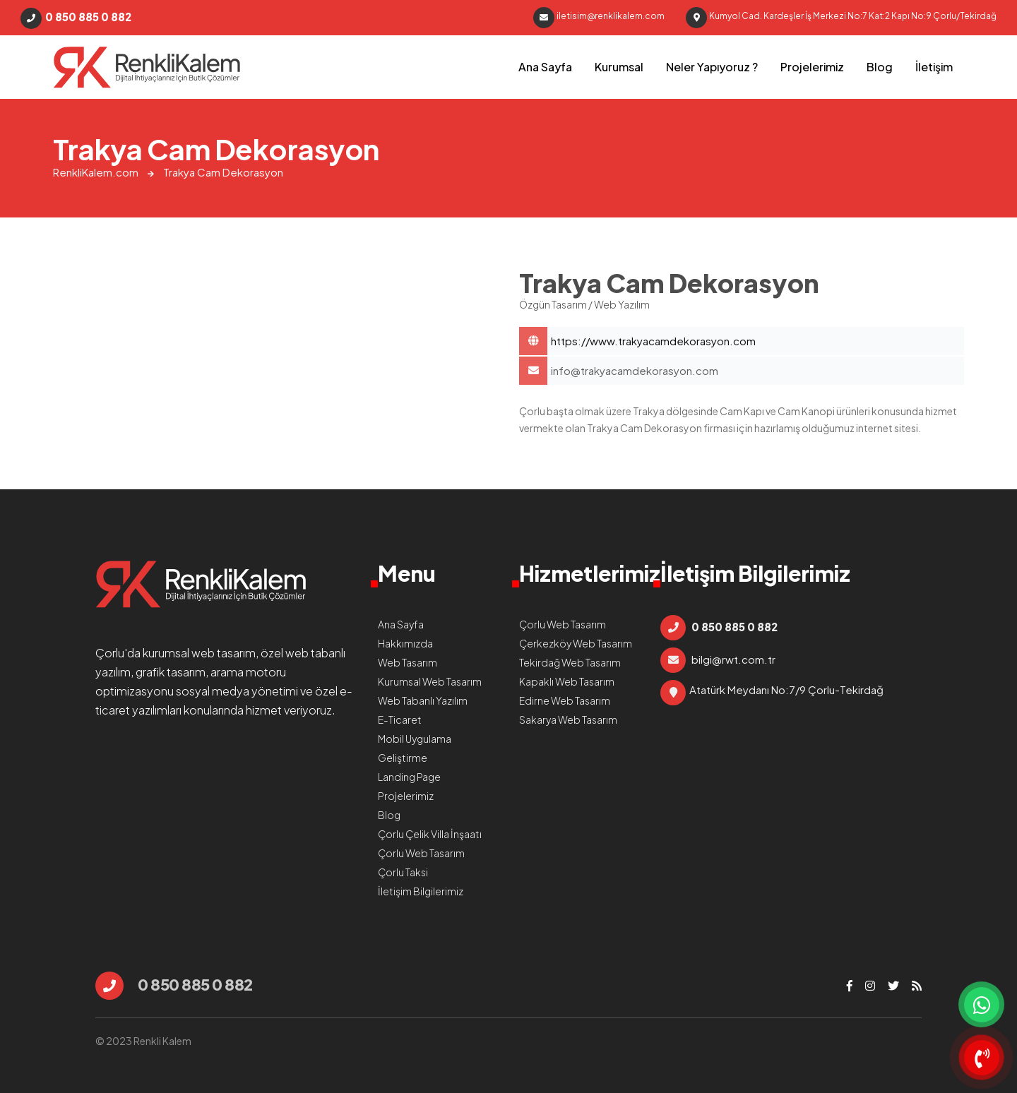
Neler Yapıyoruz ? (712, 66)
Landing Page (409, 776)
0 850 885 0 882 (75, 18)
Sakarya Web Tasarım (568, 719)
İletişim (934, 66)
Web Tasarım (407, 662)
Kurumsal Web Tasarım (430, 681)
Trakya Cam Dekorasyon (147, 67)
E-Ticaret (400, 719)
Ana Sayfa (545, 66)
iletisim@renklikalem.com (599, 17)
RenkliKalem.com (95, 172)
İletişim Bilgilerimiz (420, 891)
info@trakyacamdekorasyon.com (634, 370)
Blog (880, 66)
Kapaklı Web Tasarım (566, 681)
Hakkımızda (405, 643)
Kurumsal (619, 66)
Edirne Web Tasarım (564, 700)
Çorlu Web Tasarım (421, 853)
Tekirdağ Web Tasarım (570, 662)
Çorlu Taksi (403, 872)
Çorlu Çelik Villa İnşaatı (430, 834)
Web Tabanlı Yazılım (423, 700)
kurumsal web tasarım (199, 652)
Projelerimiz (812, 66)
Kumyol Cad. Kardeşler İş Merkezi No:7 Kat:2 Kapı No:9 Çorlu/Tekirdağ (841, 17)
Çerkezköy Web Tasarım (575, 643)
